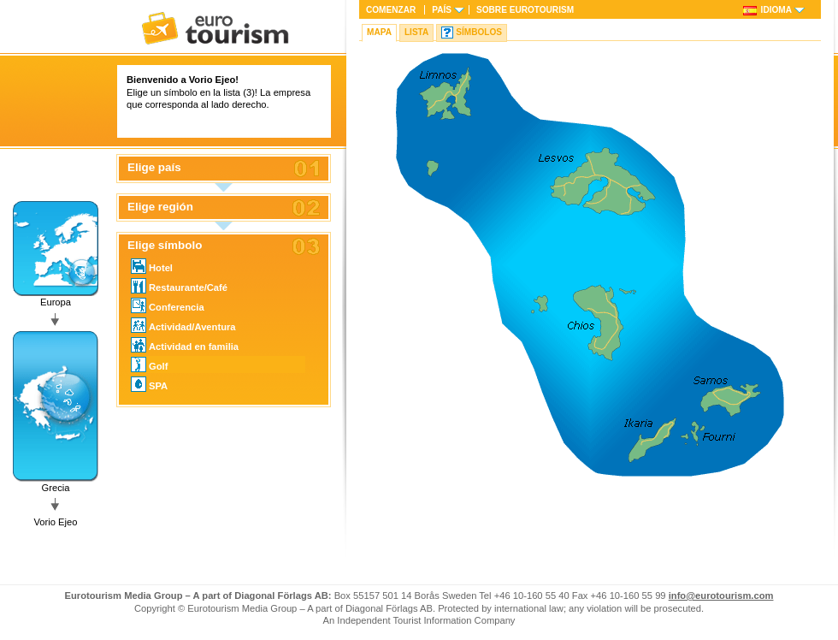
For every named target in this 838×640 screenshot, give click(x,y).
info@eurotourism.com (721, 595)
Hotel (152, 266)
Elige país (154, 168)
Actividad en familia (185, 345)
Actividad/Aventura (183, 325)
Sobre (525, 10)
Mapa (379, 32)
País (441, 10)
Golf (149, 364)
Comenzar (391, 10)
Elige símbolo (164, 246)
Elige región (160, 207)
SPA (149, 384)
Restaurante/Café (179, 285)
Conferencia (167, 305)
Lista (416, 32)
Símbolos (479, 32)
